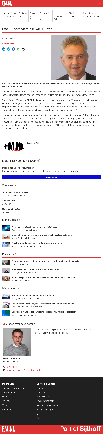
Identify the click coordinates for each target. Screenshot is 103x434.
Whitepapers (9, 288)
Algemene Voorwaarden (48, 405)
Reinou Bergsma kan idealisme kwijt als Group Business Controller (43, 277)
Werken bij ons (43, 396)
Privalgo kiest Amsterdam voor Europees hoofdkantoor (38, 243)
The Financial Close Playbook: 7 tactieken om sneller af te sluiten (43, 304)
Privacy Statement (45, 401)
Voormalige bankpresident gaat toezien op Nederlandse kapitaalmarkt (45, 261)
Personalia (8, 254)
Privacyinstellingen (45, 409)
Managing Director (11, 209)
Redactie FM (8, 43)
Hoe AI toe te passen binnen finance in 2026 (33, 295)
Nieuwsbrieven (9, 392)
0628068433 (12, 367)
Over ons (41, 392)
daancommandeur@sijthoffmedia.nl (23, 370)
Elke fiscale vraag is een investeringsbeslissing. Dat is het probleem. (44, 312)
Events (5, 396)
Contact (40, 388)
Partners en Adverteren (13, 388)
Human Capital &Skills (58, 16)
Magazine (6, 405)
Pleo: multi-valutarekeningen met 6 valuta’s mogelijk (36, 227)
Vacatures (8, 185)
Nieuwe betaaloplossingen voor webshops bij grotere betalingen (42, 235)
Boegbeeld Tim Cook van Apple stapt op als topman (36, 269)
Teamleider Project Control (15, 192)
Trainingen (7, 401)
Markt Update (10, 219)
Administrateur (9, 201)
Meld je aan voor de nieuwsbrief (21, 160)
